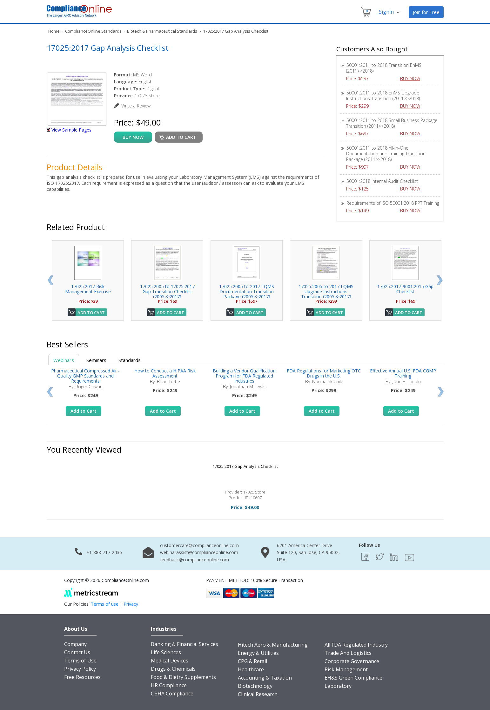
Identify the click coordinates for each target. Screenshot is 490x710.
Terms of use (104, 604)
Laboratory (338, 685)
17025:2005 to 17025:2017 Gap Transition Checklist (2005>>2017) (167, 291)
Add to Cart (91, 312)
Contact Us (77, 652)
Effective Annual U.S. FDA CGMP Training (403, 373)
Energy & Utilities (258, 652)
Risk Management (346, 669)
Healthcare (251, 669)
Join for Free (426, 12)
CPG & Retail (252, 661)
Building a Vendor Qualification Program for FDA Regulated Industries (244, 376)
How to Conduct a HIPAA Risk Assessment (165, 373)
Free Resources (82, 677)
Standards (129, 360)
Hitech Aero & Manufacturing (273, 644)
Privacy (131, 604)
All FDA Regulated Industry (356, 644)
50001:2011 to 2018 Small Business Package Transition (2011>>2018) (391, 123)
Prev (50, 280)
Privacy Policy (80, 668)
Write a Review (136, 106)
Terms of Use (80, 660)
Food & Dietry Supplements (183, 677)
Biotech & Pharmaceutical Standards (162, 31)
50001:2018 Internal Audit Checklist (382, 181)
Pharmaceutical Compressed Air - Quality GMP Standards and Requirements (85, 376)
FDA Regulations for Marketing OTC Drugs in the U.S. (324, 373)
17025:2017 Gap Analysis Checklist (245, 466)
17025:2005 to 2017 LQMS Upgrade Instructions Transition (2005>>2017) (326, 291)
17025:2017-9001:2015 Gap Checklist (405, 288)
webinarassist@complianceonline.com (199, 552)
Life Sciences (166, 652)
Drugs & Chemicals (173, 668)
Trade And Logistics (348, 652)
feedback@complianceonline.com (194, 560)
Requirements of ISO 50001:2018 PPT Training (392, 203)
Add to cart (181, 137)
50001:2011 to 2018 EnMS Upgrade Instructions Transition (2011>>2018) (383, 95)
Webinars (63, 360)
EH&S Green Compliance (353, 677)
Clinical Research (258, 694)
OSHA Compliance (172, 693)
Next (440, 280)
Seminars (96, 360)
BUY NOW (412, 78)
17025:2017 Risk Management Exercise (88, 288)
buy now (133, 137)
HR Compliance (169, 685)
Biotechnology (255, 685)
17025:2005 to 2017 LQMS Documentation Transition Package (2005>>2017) (246, 291)
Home (54, 31)
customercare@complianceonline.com (199, 545)
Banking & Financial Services (184, 644)
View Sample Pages (71, 130)
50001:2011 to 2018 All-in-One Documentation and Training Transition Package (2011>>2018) (386, 153)
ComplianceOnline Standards (93, 31)
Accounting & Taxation (265, 677)
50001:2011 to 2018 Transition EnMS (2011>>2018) (383, 68)
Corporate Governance (352, 661)
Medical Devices (169, 660)
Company (75, 644)
